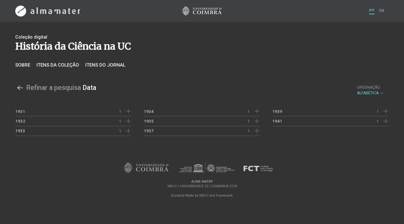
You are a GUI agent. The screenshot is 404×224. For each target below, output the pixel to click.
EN (381, 10)
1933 (20, 130)
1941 (277, 121)
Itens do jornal (105, 65)
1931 (20, 111)
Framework (224, 196)
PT (371, 10)
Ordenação (368, 87)
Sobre (22, 65)
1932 (20, 121)
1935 (149, 121)
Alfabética (370, 90)
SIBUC (204, 196)
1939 (277, 111)
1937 (149, 130)
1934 (149, 111)
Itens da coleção (57, 65)
